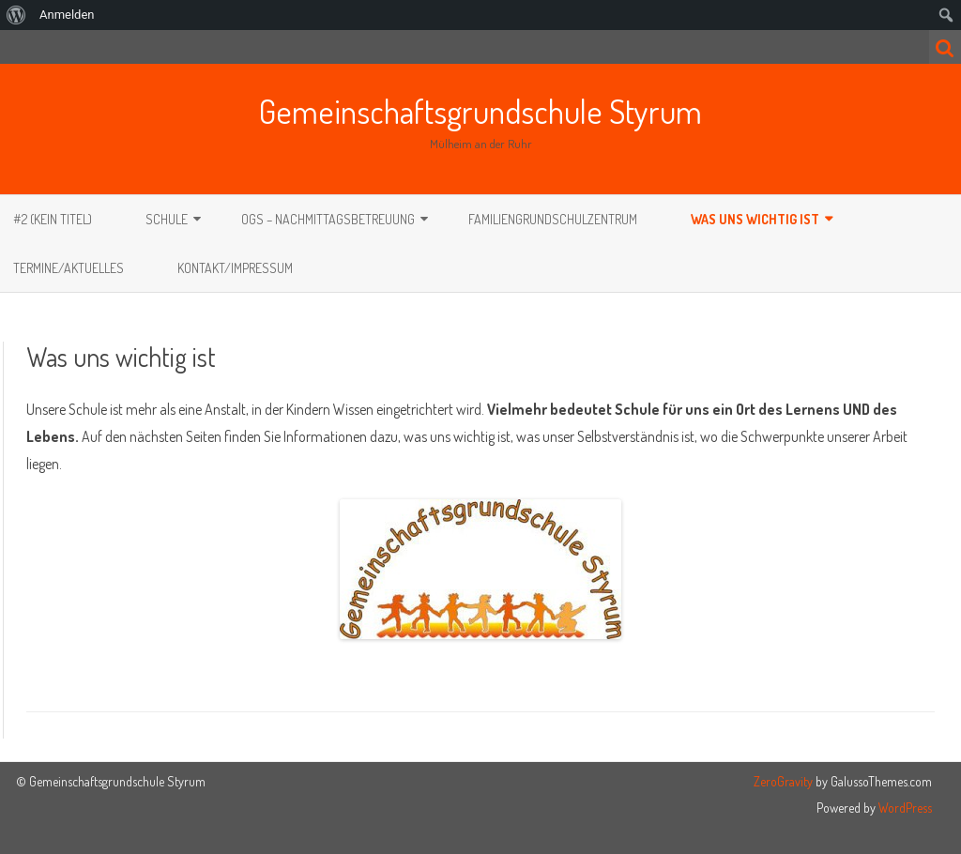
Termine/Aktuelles (68, 268)
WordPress (904, 808)
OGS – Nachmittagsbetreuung (328, 219)
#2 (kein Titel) (52, 219)
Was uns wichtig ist (755, 219)
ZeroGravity (783, 781)
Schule (166, 219)
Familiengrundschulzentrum (552, 219)
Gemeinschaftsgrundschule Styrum (480, 110)
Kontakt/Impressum (235, 268)
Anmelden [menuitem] (67, 15)
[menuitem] (16, 15)
